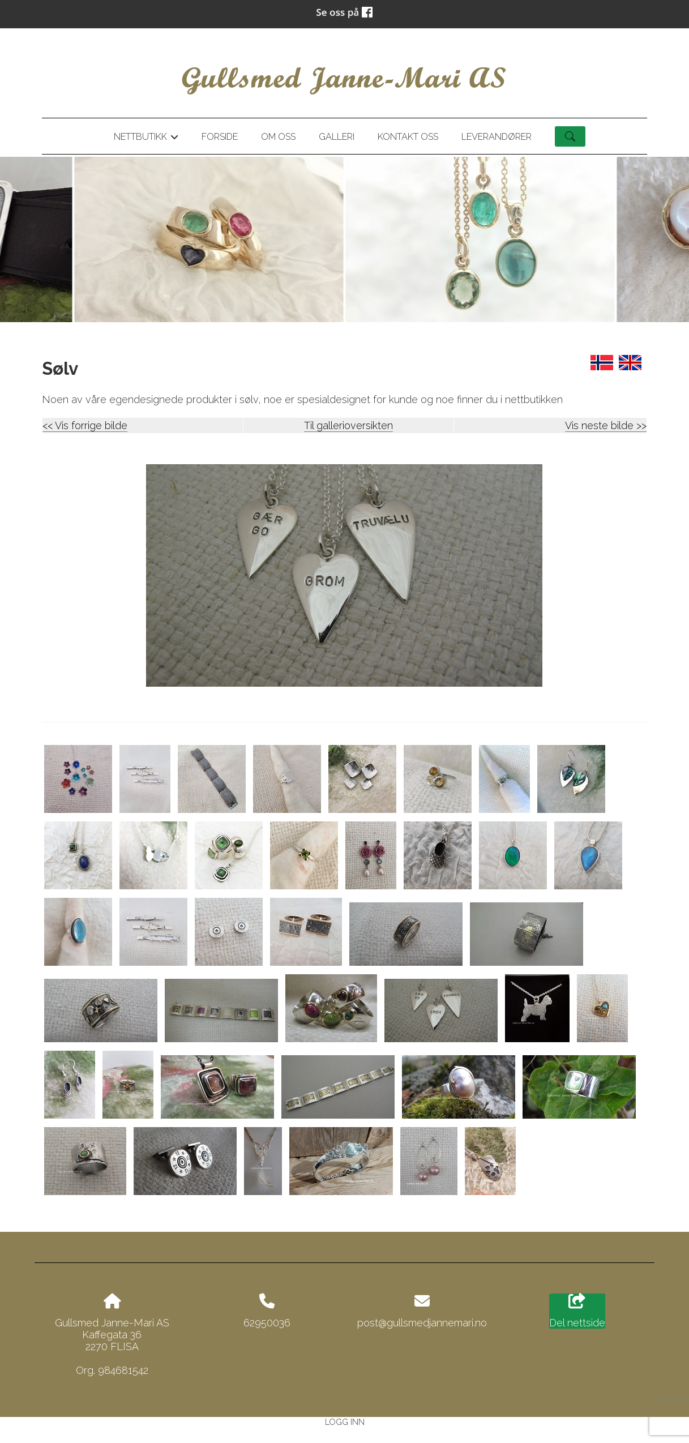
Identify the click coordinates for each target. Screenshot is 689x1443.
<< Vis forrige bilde (84, 425)
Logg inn (345, 1422)
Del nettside (577, 1311)
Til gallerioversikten (348, 425)
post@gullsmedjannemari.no (422, 1323)
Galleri (336, 136)
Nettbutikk (146, 138)
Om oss (278, 136)
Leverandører (496, 136)
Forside (220, 136)
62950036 (266, 1323)
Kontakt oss (408, 136)
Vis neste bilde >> (606, 425)
